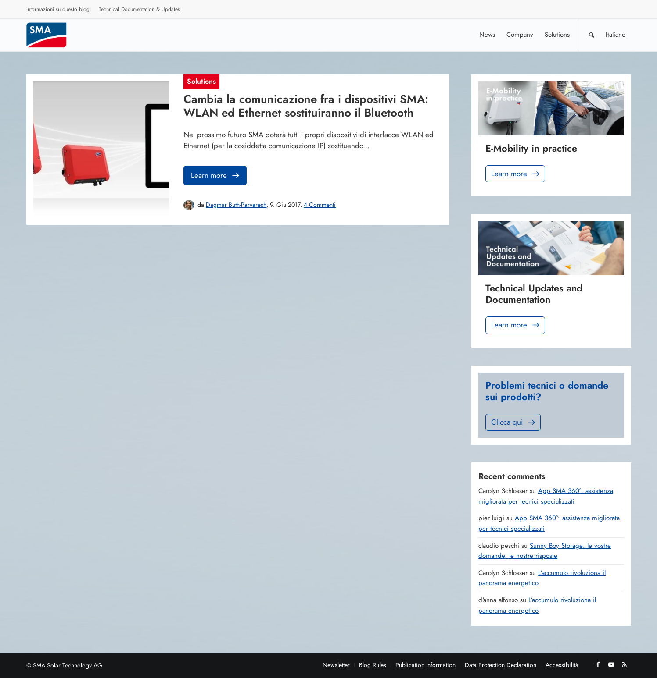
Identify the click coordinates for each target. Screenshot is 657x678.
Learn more (216, 175)
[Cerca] (591, 34)
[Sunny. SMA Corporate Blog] (52, 34)
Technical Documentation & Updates (139, 9)
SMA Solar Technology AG (67, 665)
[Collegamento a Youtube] (611, 664)
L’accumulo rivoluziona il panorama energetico (537, 605)
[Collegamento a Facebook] (598, 664)
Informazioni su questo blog (58, 9)
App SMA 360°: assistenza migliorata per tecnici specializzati (545, 496)
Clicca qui (514, 422)
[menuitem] (58, 10)
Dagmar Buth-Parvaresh (236, 204)
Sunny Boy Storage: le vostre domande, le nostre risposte (544, 551)
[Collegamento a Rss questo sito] (624, 664)
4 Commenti (320, 204)
